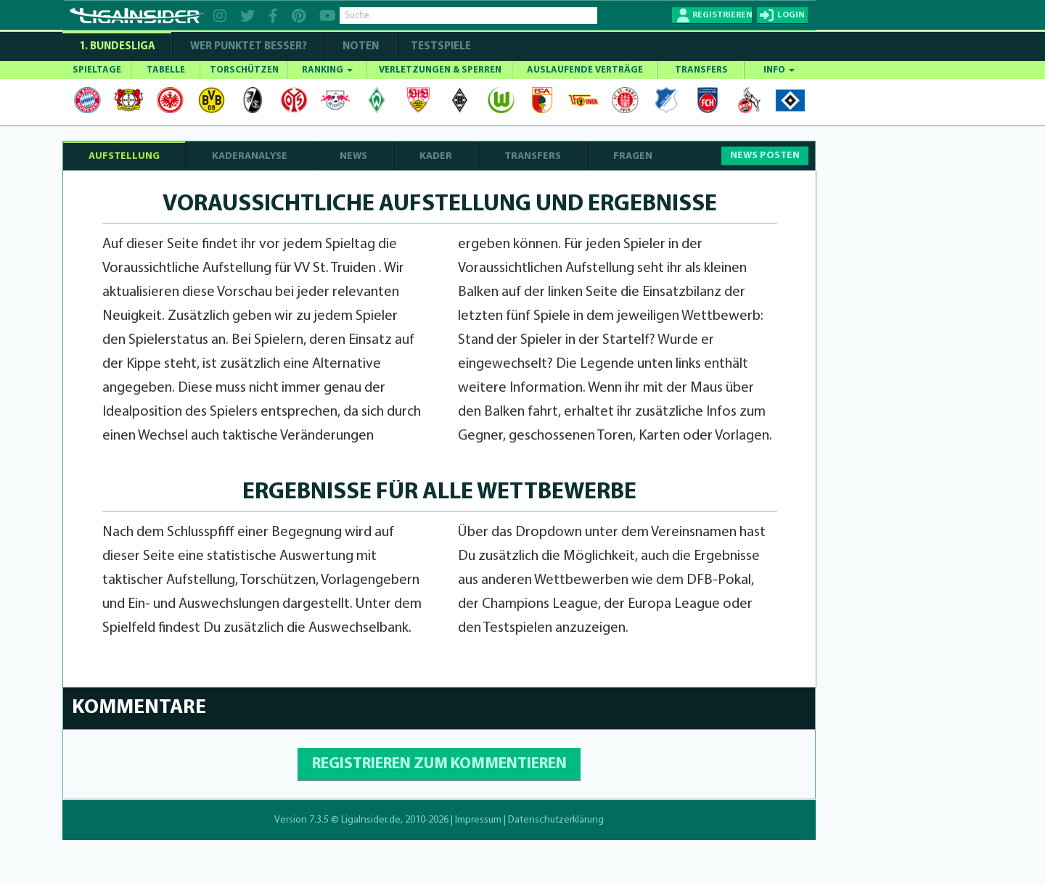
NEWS (353, 156)
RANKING (327, 70)
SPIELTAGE (97, 70)
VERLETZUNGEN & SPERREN (440, 70)
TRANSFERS (701, 70)
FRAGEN (632, 156)
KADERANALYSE (249, 156)
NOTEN (361, 46)
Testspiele (440, 46)
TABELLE (166, 70)
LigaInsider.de (371, 820)
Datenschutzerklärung (556, 820)
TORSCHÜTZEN (244, 70)
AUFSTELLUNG (124, 156)
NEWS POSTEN (765, 155)
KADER (435, 156)
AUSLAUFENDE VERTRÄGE (585, 70)
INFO (779, 70)
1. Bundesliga (117, 46)
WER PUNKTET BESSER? (248, 46)
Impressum (478, 820)
